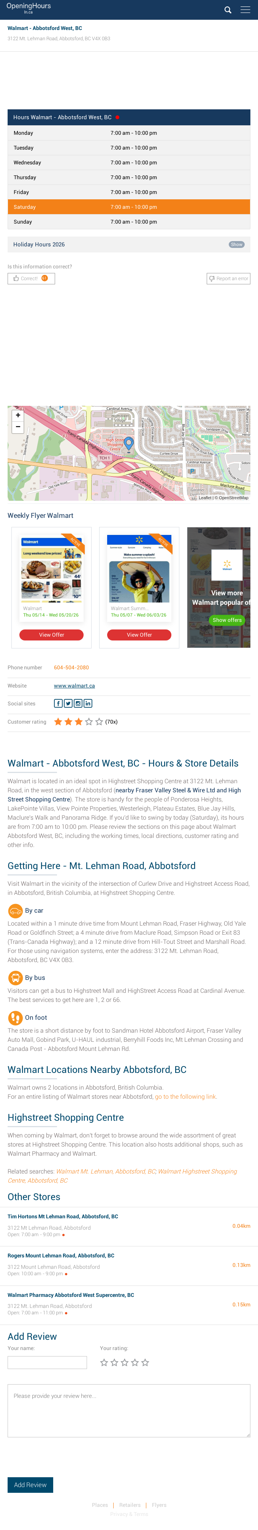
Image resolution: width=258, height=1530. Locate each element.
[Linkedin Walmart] (88, 703)
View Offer (51, 635)
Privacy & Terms (129, 1514)
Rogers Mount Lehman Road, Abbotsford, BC (61, 1255)
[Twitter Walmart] (68, 703)
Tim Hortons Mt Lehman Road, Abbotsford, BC (63, 1216)
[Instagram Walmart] (78, 703)
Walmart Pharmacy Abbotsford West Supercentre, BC (71, 1295)
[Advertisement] (129, 83)
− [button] (18, 427)
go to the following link (185, 1096)
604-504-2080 (71, 667)
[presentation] (65, 1462)
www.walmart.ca (74, 686)
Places (100, 1505)
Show (236, 244)
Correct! (30, 278)
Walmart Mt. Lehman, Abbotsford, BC (105, 1171)
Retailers (130, 1505)
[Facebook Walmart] (58, 703)
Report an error (228, 279)
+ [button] (18, 416)
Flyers (159, 1505)
